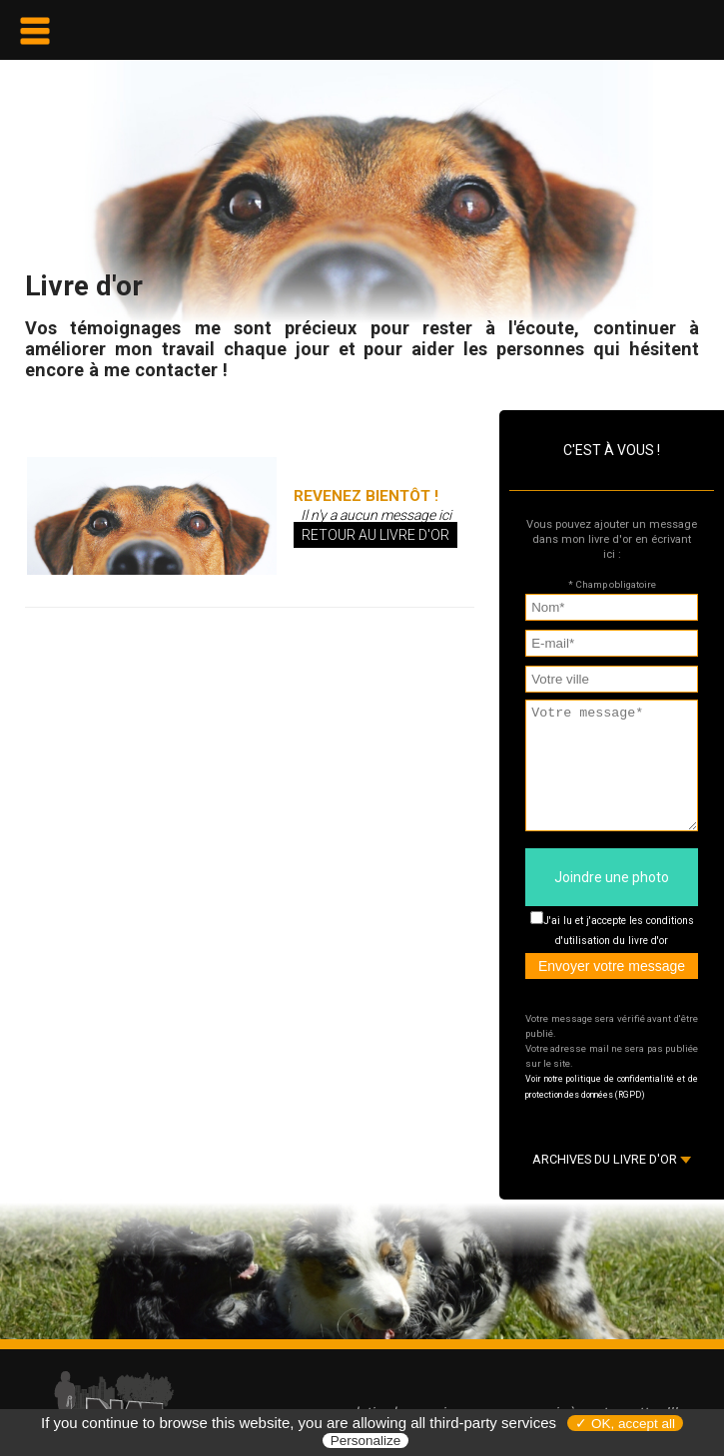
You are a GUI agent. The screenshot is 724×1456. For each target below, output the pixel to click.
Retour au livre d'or (375, 535)
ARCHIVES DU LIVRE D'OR (611, 1183)
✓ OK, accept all (625, 1423)
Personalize (366, 1440)
